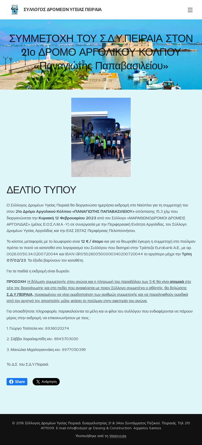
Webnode (118, 436)
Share (17, 382)
